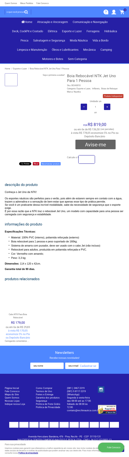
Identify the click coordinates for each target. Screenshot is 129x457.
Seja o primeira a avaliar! (54, 75)
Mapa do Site (12, 394)
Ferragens (93, 31)
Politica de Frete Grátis (48, 403)
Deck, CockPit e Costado (27, 31)
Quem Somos (11, 3)
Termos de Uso (44, 391)
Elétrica (52, 31)
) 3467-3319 (76, 388)
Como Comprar (44, 388)
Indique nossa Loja (15, 403)
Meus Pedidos (26, 3)
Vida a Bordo (100, 40)
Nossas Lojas (12, 400)
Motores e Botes (52, 59)
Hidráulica (110, 31)
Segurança (41, 400)
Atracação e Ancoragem (52, 22)
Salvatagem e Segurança (49, 40)
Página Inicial (12, 388)
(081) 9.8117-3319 (76, 393)
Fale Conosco (42, 3)
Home (28, 22)
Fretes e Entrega (44, 394)
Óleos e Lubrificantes (65, 50)
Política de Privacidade (48, 407)
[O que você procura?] (26, 12)
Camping (106, 50)
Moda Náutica (79, 40)
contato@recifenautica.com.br (83, 410)
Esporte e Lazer (72, 31)
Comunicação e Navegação (90, 22)
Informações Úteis (49, 383)
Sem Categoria (77, 59)
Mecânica (89, 50)
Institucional (13, 383)
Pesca (24, 40)
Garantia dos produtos (48, 397)
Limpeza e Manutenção (32, 50)
